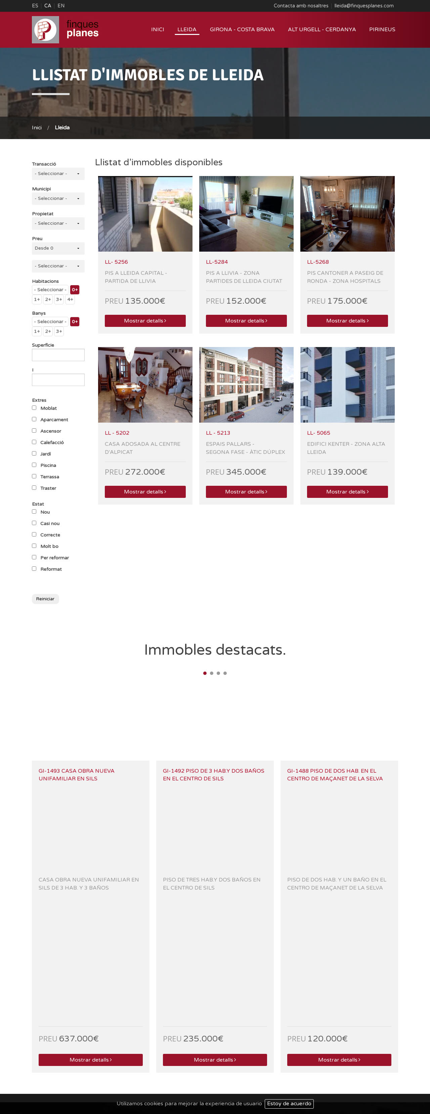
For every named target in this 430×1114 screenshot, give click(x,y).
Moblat (48, 408)
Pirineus (382, 29)
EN (60, 6)
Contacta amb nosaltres (301, 6)
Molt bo (49, 546)
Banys (39, 313)
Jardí (45, 454)
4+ (70, 299)
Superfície (43, 345)
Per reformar (54, 558)
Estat (38, 504)
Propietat (42, 214)
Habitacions (45, 281)
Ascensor (50, 431)
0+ (75, 290)
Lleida (187, 29)
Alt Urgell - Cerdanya (322, 29)
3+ (59, 299)
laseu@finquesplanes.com (152, 1046)
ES (35, 6)
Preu (37, 239)
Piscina (48, 465)
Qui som (307, 1075)
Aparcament (54, 420)
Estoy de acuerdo (289, 1103)
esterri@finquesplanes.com (60, 1046)
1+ (37, 299)
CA (47, 6)
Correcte (50, 535)
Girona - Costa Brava (242, 29)
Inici (157, 29)
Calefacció (52, 442)
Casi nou (49, 523)
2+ (48, 299)
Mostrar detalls (145, 320)
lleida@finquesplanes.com (364, 6)
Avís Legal (332, 1075)
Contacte (387, 1075)
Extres (39, 400)
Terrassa (49, 477)
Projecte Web (304, 1084)
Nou (45, 512)
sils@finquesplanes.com (337, 1046)
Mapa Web (360, 1075)
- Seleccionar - (50, 290)
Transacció (44, 164)
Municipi (41, 189)
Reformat (51, 569)
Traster (48, 488)
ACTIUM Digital (380, 1084)
